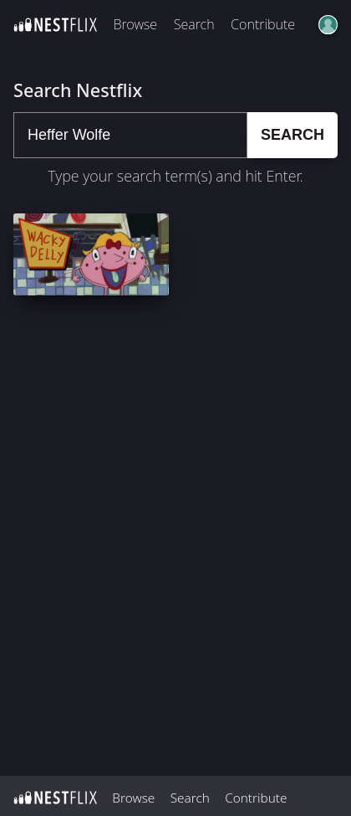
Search (194, 24)
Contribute (263, 24)
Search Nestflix (77, 90)
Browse (135, 24)
